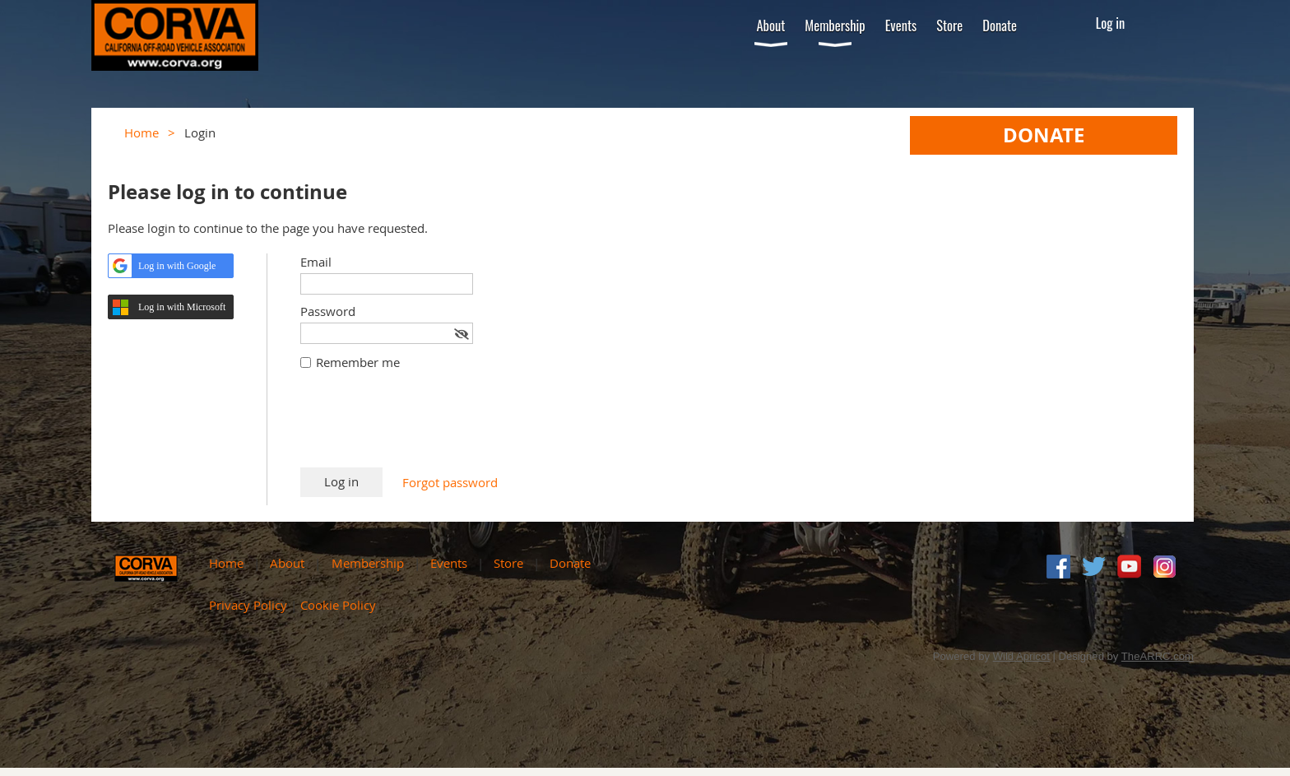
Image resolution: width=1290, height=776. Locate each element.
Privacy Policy (248, 605)
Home (141, 132)
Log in (1110, 22)
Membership (368, 563)
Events (448, 563)
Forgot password (450, 482)
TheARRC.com (1157, 656)
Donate (570, 563)
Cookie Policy (338, 605)
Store (508, 563)
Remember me (358, 362)
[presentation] (425, 427)
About (287, 563)
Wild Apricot (1021, 656)
